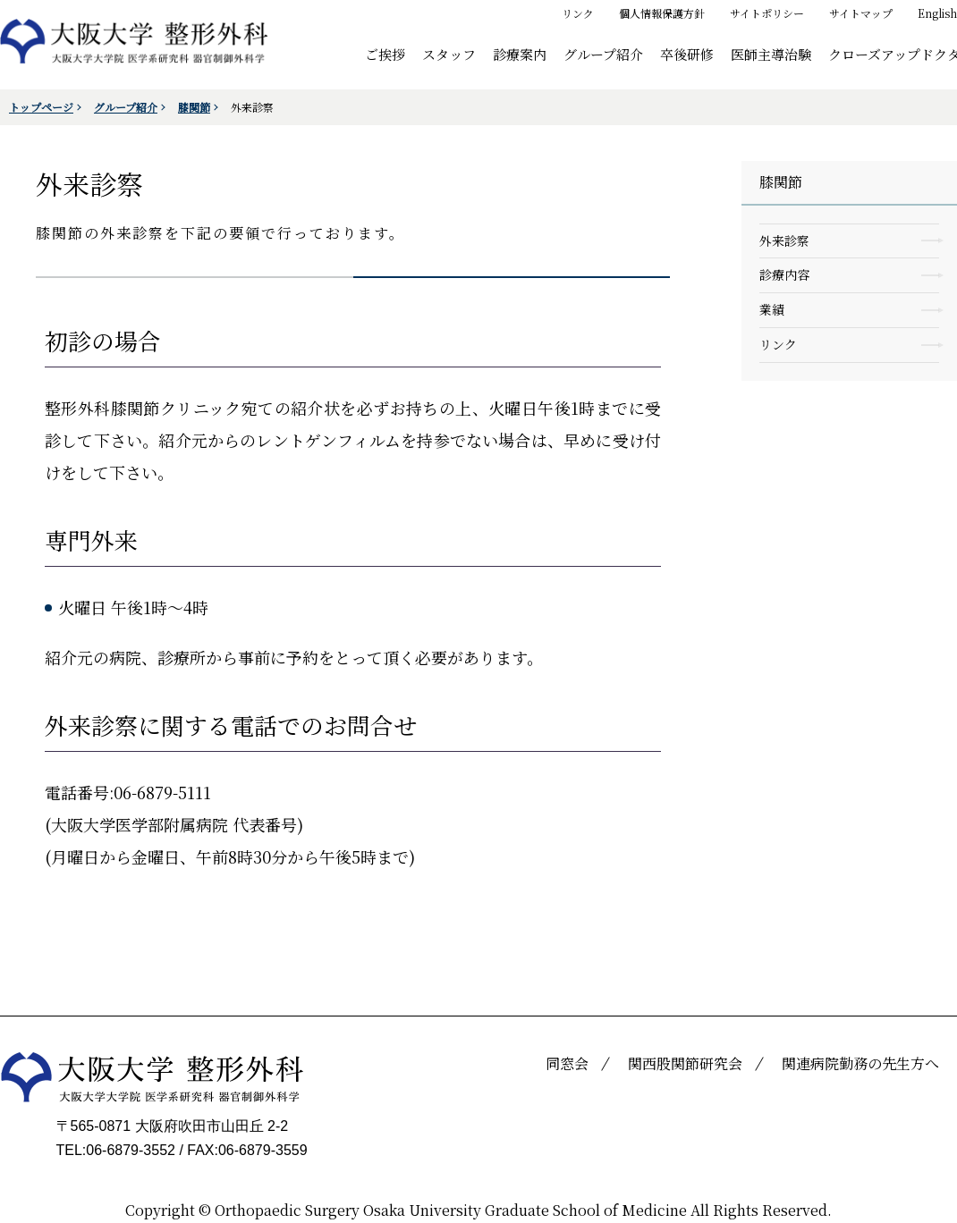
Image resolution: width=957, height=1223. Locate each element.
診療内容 (784, 274)
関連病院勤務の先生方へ (860, 1063)
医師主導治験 (771, 53)
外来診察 (784, 240)
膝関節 (194, 106)
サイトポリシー (767, 13)
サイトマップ (861, 13)
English (937, 13)
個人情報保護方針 (662, 13)
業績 (771, 309)
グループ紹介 (603, 53)
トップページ (41, 106)
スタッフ (449, 53)
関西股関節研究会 (685, 1063)
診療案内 (519, 53)
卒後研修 (687, 53)
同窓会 (567, 1063)
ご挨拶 (385, 53)
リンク (578, 13)
